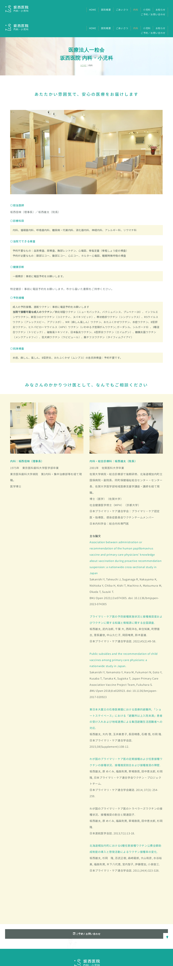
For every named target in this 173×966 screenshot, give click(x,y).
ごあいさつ (122, 9)
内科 (135, 9)
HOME (92, 9)
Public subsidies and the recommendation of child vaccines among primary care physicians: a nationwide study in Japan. (124, 641)
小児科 (147, 9)
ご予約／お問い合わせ (153, 14)
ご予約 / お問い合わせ (87, 915)
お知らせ (160, 9)
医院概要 (106, 9)
